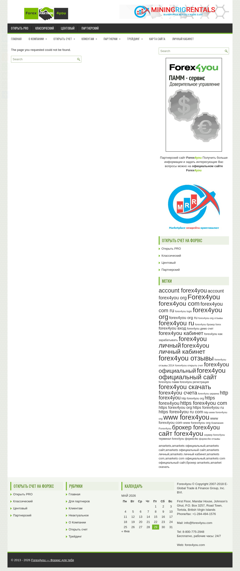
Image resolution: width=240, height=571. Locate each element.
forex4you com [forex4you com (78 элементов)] (179, 303)
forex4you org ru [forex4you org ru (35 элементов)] (183, 318)
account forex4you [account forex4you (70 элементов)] (183, 290)
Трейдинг (136, 37)
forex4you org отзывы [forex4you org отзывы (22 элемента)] (210, 318)
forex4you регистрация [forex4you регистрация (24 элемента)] (194, 382)
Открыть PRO (19, 28)
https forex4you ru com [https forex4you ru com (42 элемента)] (181, 411)
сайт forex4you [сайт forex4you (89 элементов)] (181, 433)
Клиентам (91, 37)
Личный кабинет (183, 39)
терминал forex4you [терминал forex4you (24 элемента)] (171, 438)
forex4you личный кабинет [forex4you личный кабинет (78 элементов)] (184, 348)
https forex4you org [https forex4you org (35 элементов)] (175, 407)
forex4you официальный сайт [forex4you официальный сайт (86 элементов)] (192, 374)
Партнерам (114, 37)
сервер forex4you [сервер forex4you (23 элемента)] (214, 434)
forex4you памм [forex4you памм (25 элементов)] (169, 382)
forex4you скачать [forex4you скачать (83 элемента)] (185, 387)
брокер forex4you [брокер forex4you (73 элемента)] (196, 427)
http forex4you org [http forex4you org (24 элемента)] (192, 398)
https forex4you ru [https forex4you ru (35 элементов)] (208, 407)
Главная (16, 39)
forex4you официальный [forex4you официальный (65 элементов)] (194, 367)
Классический (44, 28)
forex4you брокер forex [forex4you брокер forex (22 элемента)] (208, 324)
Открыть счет (65, 37)
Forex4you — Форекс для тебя (52, 560)
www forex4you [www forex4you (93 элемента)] (186, 417)
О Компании (39, 37)
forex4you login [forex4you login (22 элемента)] (183, 311)
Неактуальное (79, 515)
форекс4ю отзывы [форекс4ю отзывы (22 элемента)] (209, 438)
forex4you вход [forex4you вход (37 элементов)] (172, 328)
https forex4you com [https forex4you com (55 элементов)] (203, 403)
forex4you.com (195, 545)
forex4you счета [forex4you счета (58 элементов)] (178, 393)
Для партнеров (79, 501)
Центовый (68, 28)
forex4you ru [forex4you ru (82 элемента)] (176, 323)
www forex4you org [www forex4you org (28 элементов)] (196, 422)
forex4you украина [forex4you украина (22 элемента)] (208, 393)
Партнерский (90, 28)
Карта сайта (157, 39)
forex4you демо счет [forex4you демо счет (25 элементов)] (200, 328)
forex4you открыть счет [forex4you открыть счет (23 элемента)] (189, 365)
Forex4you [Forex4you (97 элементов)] (204, 297)
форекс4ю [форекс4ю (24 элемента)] (191, 438)
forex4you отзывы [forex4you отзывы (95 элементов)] (186, 358)
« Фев (125, 531)
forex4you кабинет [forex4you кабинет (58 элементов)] (181, 333)
